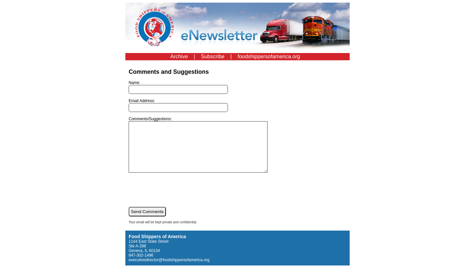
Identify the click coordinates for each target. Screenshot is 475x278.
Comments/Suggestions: (206, 149)
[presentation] (179, 199)
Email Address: (178, 105)
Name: (178, 87)
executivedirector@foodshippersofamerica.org (169, 269)
